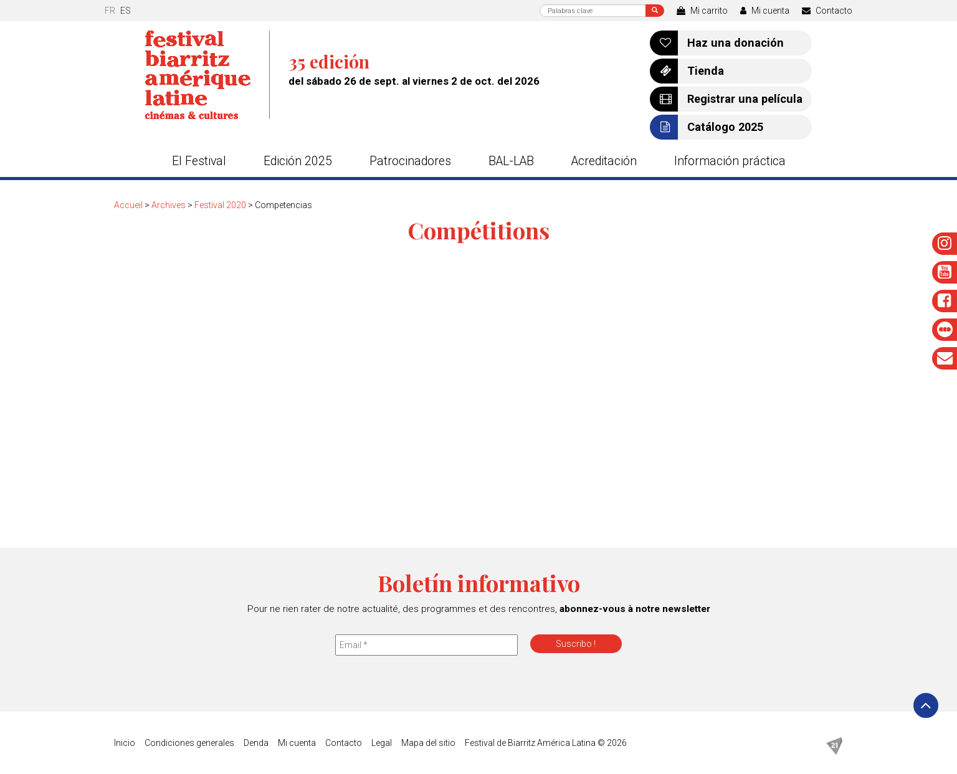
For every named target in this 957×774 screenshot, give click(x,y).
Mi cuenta (764, 11)
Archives (168, 205)
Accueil (128, 205)
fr (110, 11)
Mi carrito (702, 11)
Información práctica (730, 161)
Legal (381, 743)
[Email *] (426, 645)
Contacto (827, 11)
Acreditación (604, 161)
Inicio (124, 743)
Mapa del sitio (428, 743)
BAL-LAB (511, 161)
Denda (256, 743)
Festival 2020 (220, 205)
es (125, 11)
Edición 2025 (298, 161)
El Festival (199, 161)
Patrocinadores (410, 161)
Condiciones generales (189, 743)
